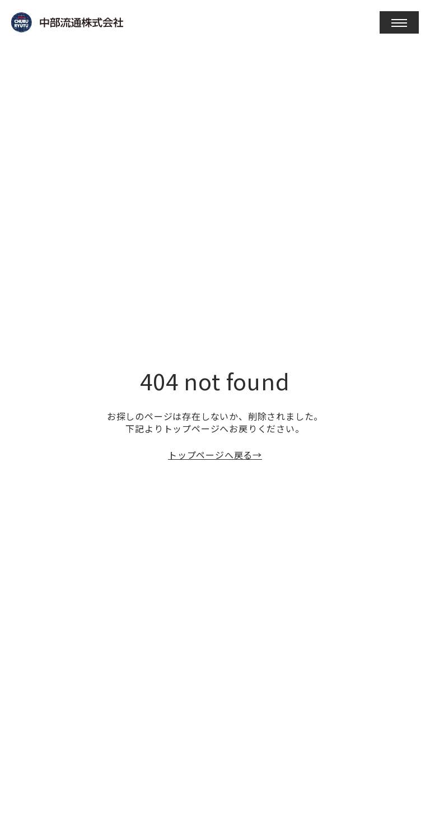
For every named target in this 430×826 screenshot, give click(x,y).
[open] (399, 22)
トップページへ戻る (210, 455)
